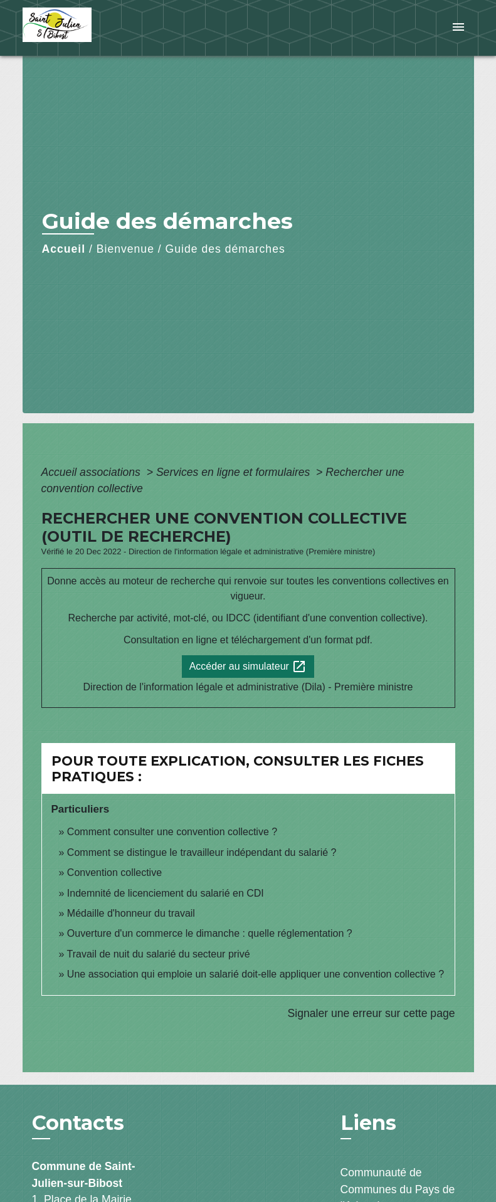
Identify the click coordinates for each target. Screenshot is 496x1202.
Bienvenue (125, 249)
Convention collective (114, 872)
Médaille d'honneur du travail (131, 913)
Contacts (78, 1123)
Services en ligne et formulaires (234, 472)
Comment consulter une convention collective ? (172, 831)
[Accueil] (101, 27)
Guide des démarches (225, 249)
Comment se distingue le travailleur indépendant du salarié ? (202, 852)
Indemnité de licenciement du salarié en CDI (165, 893)
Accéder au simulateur (248, 666)
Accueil (64, 249)
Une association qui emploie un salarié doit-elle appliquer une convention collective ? (255, 974)
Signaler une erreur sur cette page (371, 1013)
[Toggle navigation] (458, 28)
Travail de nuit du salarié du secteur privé (158, 954)
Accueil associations (92, 472)
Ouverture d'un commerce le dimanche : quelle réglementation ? (209, 933)
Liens (368, 1122)
